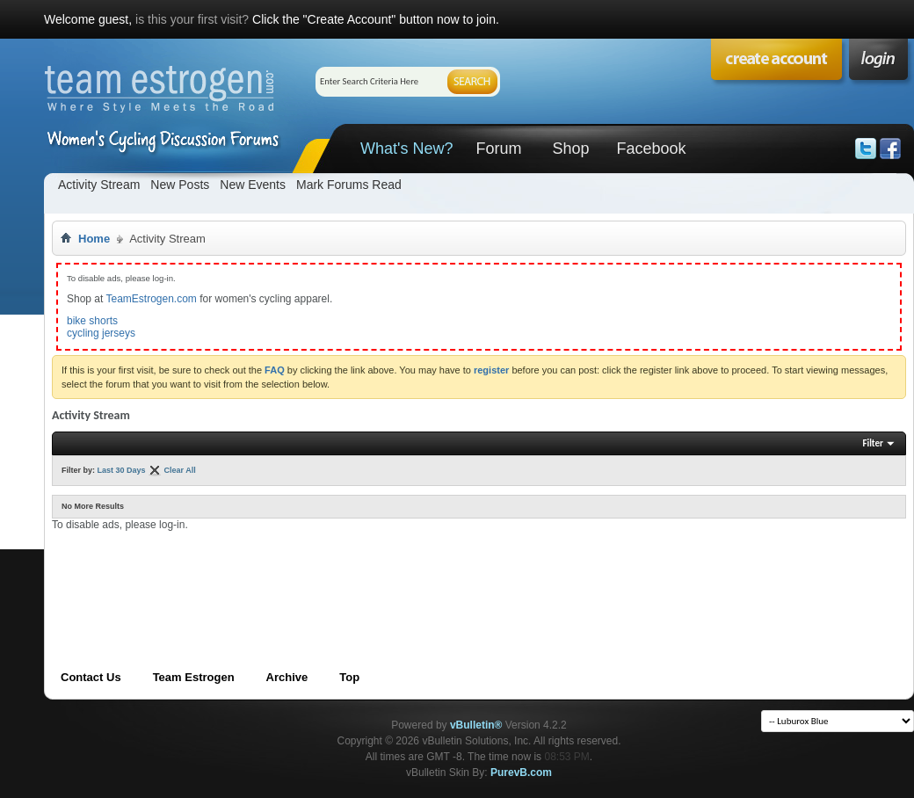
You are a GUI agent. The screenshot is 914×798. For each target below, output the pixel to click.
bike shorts (92, 321)
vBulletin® (476, 725)
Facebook (651, 148)
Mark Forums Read (349, 185)
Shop (570, 148)
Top (349, 677)
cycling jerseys (101, 333)
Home (94, 238)
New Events (253, 185)
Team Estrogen (194, 677)
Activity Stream (99, 185)
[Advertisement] (372, 571)
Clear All (180, 470)
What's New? (406, 148)
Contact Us (91, 677)
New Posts (179, 185)
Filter (872, 443)
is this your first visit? (192, 19)
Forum (498, 148)
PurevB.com (521, 772)
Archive (287, 677)
